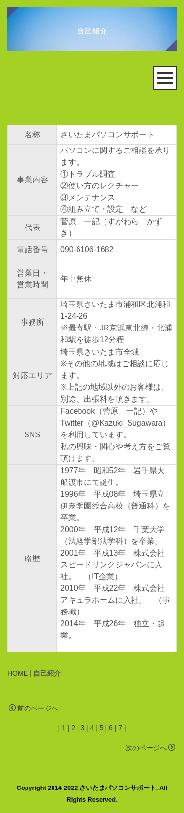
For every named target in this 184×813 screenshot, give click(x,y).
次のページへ (150, 748)
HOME (17, 673)
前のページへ (33, 708)
